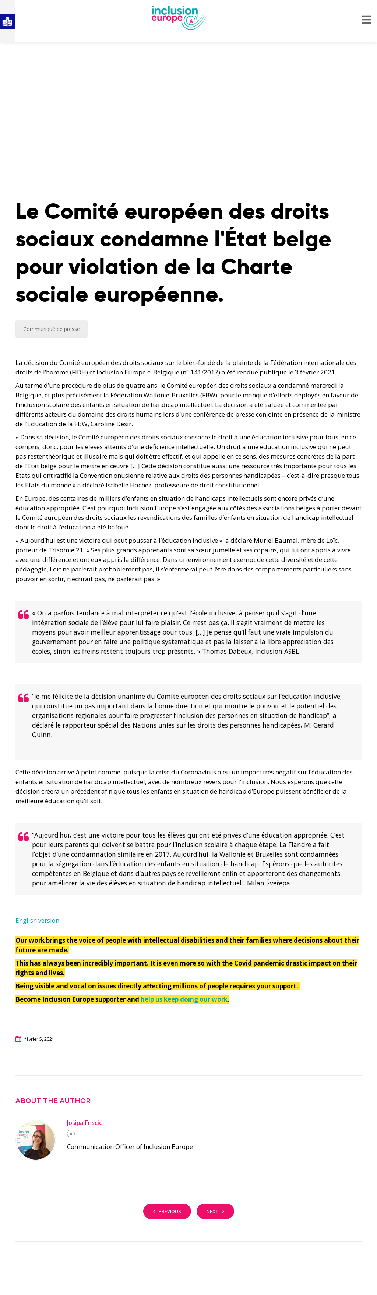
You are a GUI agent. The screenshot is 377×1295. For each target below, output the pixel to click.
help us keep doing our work (184, 999)
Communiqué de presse (51, 328)
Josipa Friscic (84, 1123)
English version (37, 920)
